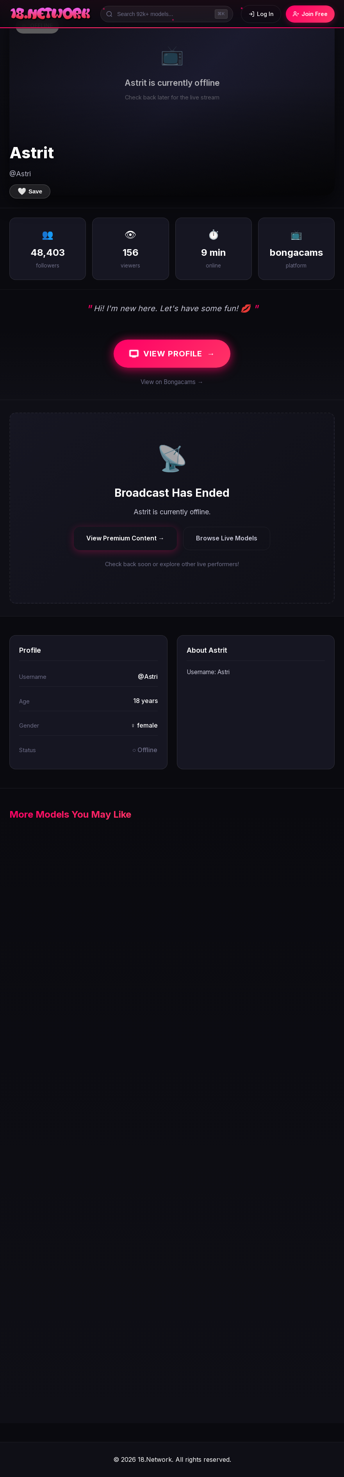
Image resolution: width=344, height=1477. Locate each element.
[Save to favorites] (29, 191)
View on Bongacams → (172, 382)
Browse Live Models (226, 538)
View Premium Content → (125, 538)
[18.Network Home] (51, 14)
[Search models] (166, 14)
